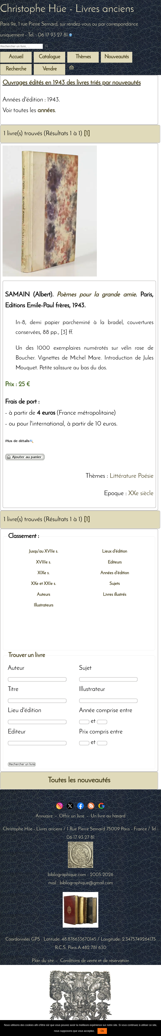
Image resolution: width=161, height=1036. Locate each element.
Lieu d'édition (24, 711)
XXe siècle (140, 493)
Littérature (123, 476)
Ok (102, 1031)
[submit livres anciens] (47, 46)
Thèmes (95, 476)
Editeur (17, 732)
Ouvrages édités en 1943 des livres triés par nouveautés (72, 83)
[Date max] (102, 722)
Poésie (145, 476)
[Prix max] (102, 743)
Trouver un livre (26, 655)
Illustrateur (92, 689)
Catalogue (49, 57)
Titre (13, 689)
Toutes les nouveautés (79, 780)
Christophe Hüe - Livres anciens (67, 9)
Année (87, 711)
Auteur (16, 668)
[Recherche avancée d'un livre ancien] (22, 764)
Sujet (85, 668)
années (46, 111)
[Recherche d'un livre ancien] (21, 46)
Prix (83, 732)
